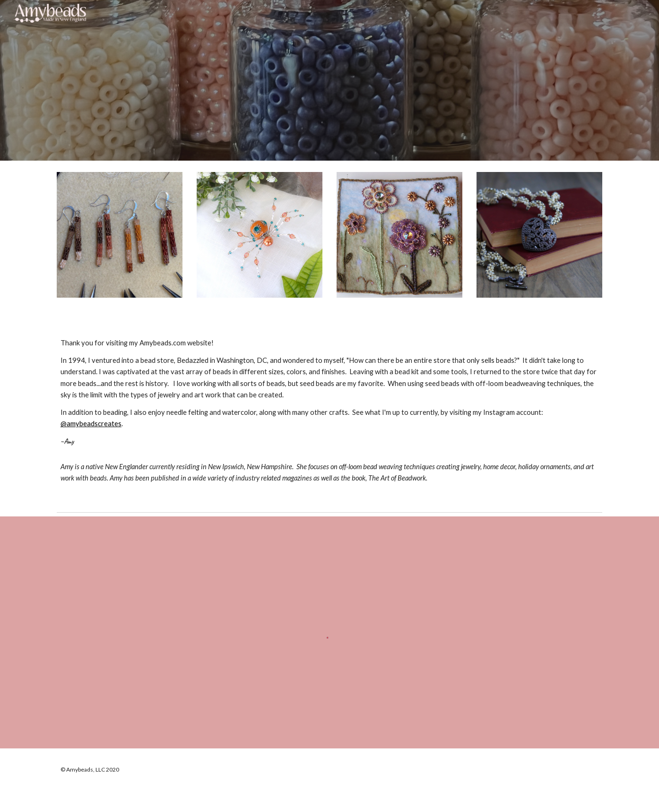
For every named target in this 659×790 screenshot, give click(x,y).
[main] (329, 415)
